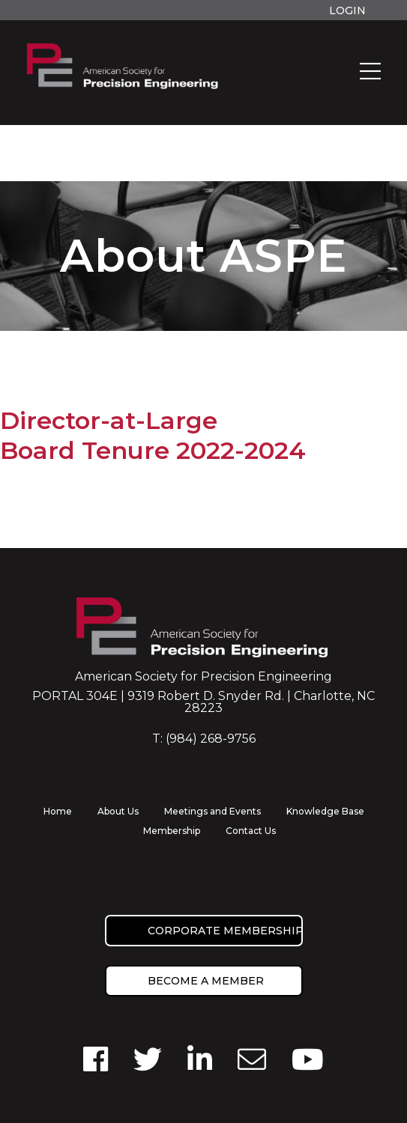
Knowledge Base (325, 811)
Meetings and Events (212, 811)
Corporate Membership (225, 930)
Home (57, 811)
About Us (118, 811)
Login (347, 10)
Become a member (206, 980)
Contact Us (251, 830)
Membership (171, 830)
